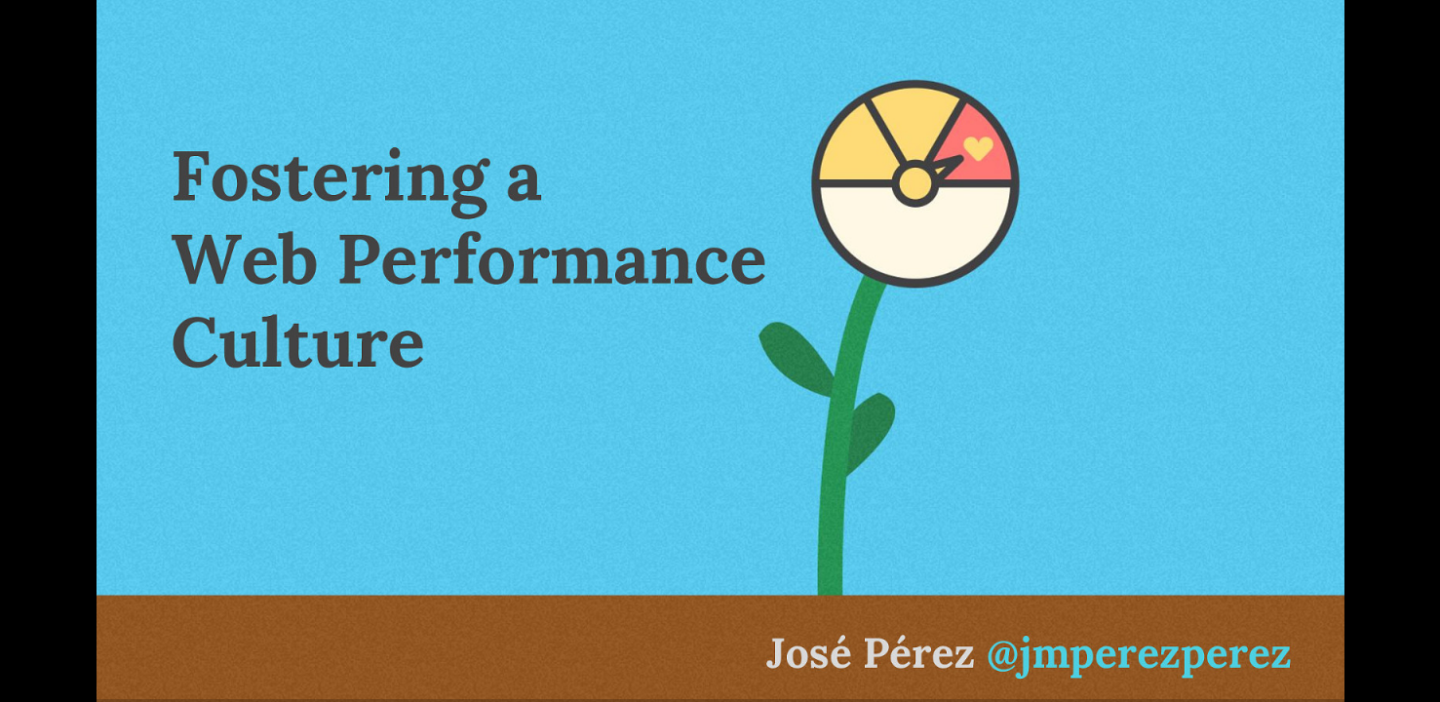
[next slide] (1405, 659)
